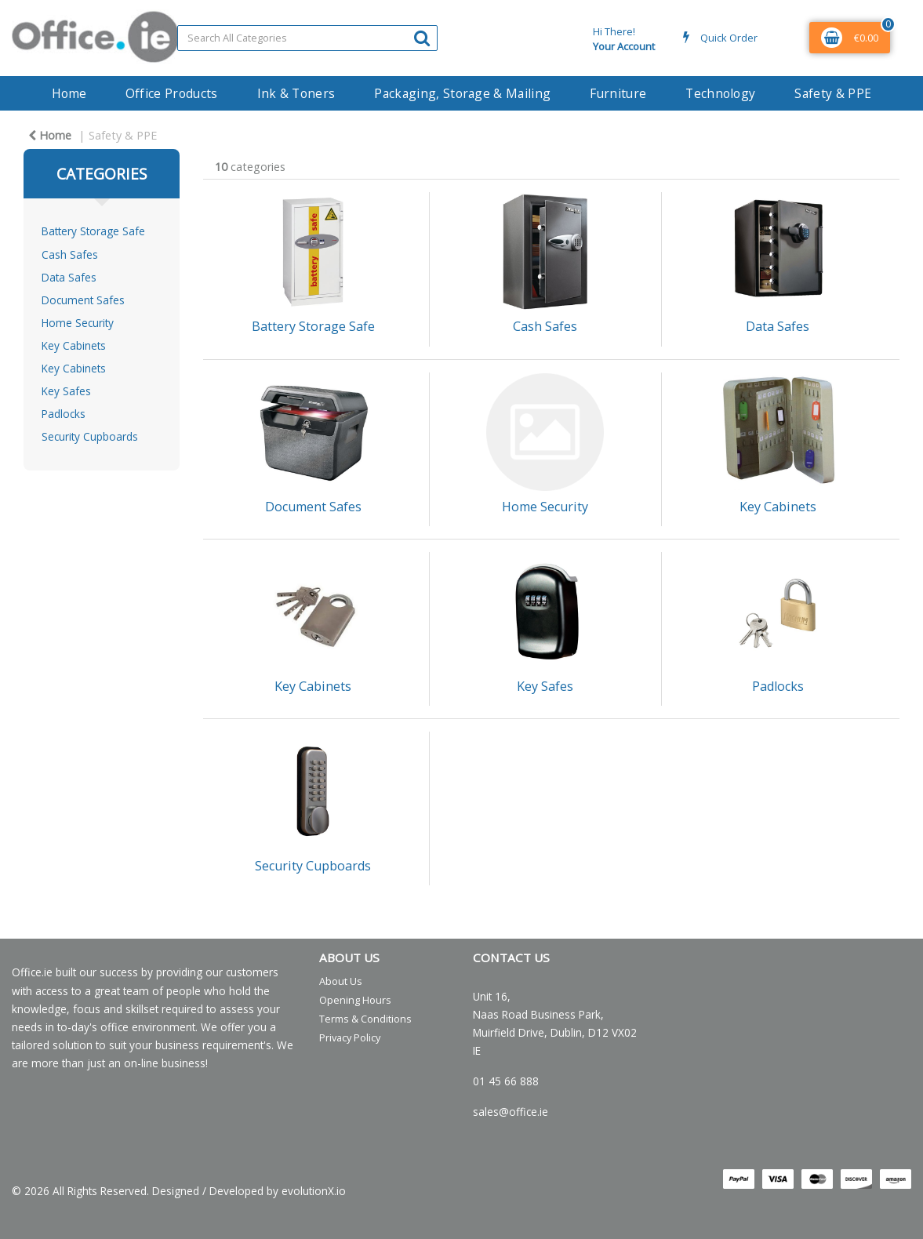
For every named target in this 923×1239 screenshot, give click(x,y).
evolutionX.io (314, 1190)
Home (69, 93)
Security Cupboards (90, 436)
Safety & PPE (832, 93)
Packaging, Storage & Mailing (462, 93)
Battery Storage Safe (93, 230)
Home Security (78, 322)
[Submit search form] (421, 37)
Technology (720, 93)
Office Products (171, 93)
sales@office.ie (510, 1111)
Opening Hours (355, 1000)
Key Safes (66, 390)
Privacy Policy (349, 1037)
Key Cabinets (74, 345)
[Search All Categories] (307, 38)
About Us (340, 981)
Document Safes (83, 299)
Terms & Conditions (365, 1019)
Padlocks (63, 413)
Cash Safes (70, 254)
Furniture (618, 93)
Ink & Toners (296, 93)
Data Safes (69, 277)
